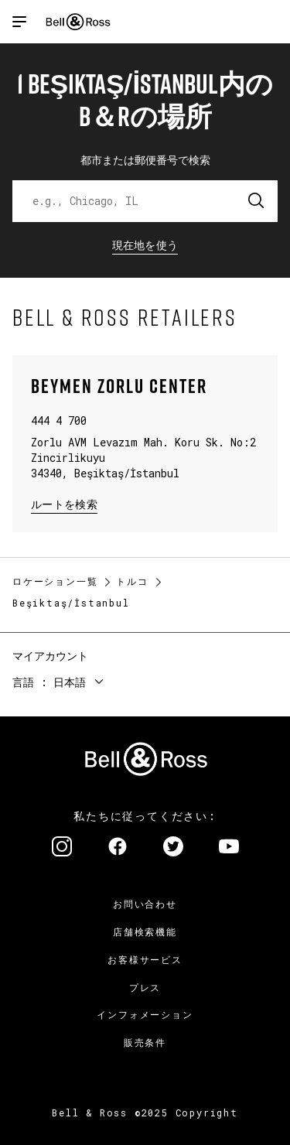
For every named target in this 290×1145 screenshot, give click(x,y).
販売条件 (145, 1042)
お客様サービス (145, 959)
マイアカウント (50, 655)
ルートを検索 (64, 503)
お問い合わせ (145, 903)
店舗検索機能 (145, 931)
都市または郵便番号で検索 (145, 159)
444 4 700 (59, 420)
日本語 (69, 682)
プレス (145, 987)
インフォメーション (145, 1014)
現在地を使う (145, 245)
